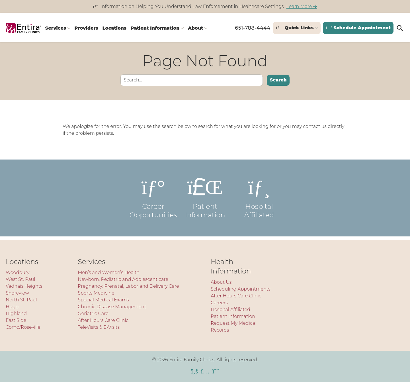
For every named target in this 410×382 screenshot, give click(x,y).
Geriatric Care (93, 313)
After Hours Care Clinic (103, 320)
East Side (16, 320)
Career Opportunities (151, 201)
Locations (121, 30)
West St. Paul (20, 279)
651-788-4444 (251, 30)
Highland (16, 313)
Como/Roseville (23, 327)
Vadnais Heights (24, 286)
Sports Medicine (96, 293)
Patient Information (164, 30)
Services (56, 30)
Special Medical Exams (103, 300)
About (207, 30)
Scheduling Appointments (240, 289)
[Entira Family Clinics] (23, 30)
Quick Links (294, 30)
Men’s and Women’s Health (108, 272)
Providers (90, 30)
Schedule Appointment (357, 30)
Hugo (12, 306)
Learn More (299, 6)
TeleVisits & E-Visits (99, 327)
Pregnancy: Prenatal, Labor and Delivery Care (128, 286)
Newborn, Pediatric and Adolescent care (123, 279)
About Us (221, 282)
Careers (219, 302)
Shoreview (17, 293)
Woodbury (17, 272)
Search (278, 83)
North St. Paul (21, 300)
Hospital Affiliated (259, 201)
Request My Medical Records (233, 326)
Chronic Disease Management (112, 306)
